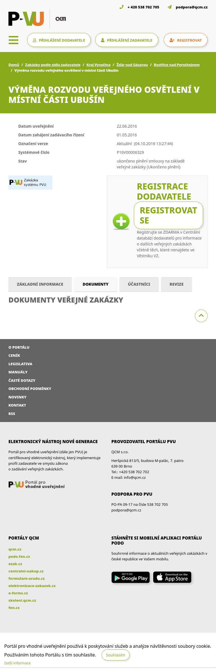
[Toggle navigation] (13, 40)
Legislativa (20, 363)
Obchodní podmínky (29, 388)
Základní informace (40, 284)
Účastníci (139, 284)
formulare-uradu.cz (26, 578)
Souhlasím (115, 655)
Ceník (14, 355)
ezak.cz (15, 563)
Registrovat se (168, 215)
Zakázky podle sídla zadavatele (52, 64)
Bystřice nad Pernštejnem (177, 64)
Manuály (18, 372)
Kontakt (17, 405)
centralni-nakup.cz (26, 571)
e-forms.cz (18, 592)
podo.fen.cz (19, 556)
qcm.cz (14, 549)
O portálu (19, 347)
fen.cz (13, 607)
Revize (176, 284)
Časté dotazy (21, 380)
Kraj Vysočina (98, 64)
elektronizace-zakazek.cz (32, 585)
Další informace (17, 663)
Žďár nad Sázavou (132, 64)
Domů (13, 64)
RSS (11, 413)
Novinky (17, 397)
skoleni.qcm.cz (22, 600)
